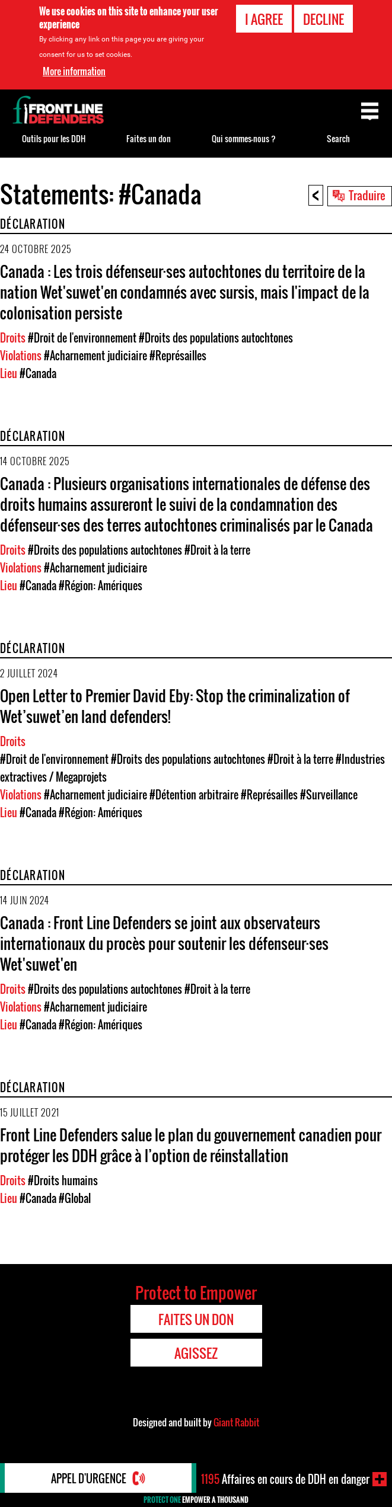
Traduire (367, 195)
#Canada (38, 373)
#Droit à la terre (217, 550)
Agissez (196, 1352)
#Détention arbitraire (193, 794)
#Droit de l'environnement (82, 337)
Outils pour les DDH (53, 138)
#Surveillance (329, 794)
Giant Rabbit (236, 1422)
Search (338, 138)
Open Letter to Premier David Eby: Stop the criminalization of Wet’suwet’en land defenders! (175, 705)
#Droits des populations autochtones (216, 337)
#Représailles (177, 355)
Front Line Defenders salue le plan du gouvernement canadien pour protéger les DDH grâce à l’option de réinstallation (190, 1145)
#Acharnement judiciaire (95, 355)
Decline (323, 18)
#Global (75, 1198)
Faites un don (148, 138)
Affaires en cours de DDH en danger (285, 1479)
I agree (264, 18)
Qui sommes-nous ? (244, 138)
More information (74, 71)
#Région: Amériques (100, 585)
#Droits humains (63, 1180)
